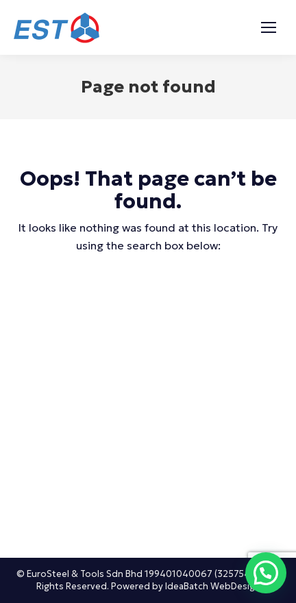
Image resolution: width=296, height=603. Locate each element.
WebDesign (235, 586)
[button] (265, 572)
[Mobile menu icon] (268, 27)
